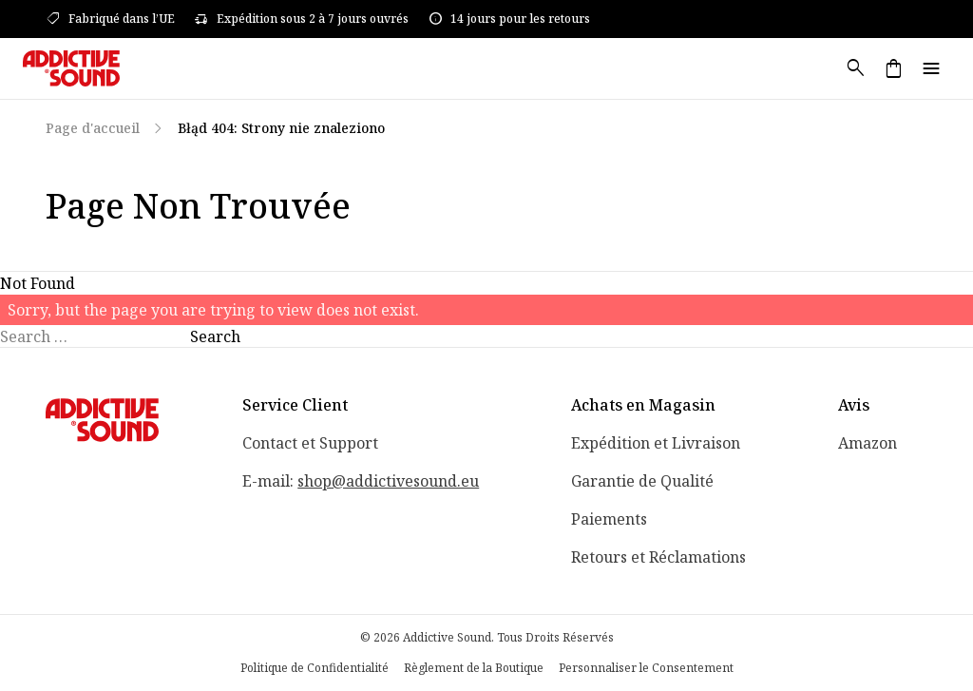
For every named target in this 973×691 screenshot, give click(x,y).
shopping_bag (893, 68)
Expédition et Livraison (655, 442)
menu (931, 68)
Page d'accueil (93, 128)
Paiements (609, 519)
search (855, 68)
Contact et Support (310, 442)
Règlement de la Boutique (474, 668)
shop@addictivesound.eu (388, 480)
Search (215, 336)
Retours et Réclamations (658, 557)
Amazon (867, 442)
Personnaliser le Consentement (646, 668)
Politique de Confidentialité (314, 668)
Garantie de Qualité (642, 480)
